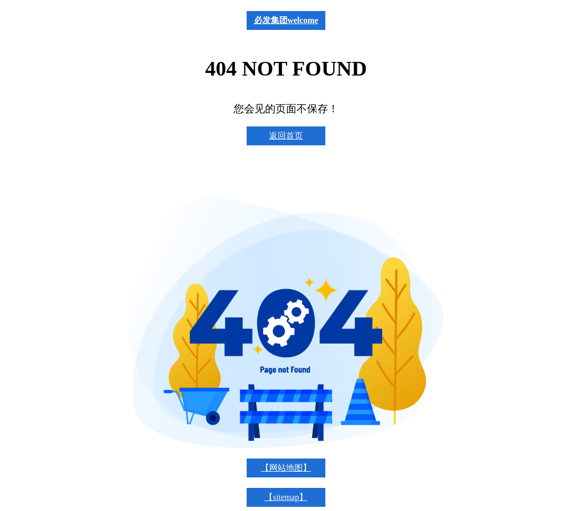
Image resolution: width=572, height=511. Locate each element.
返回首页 (286, 135)
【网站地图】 (286, 467)
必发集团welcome (286, 20)
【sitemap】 (286, 497)
